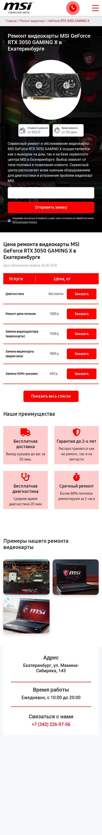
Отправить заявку (51, 207)
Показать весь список (51, 396)
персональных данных (24, 222)
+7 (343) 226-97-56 (51, 724)
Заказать (82, 294)
